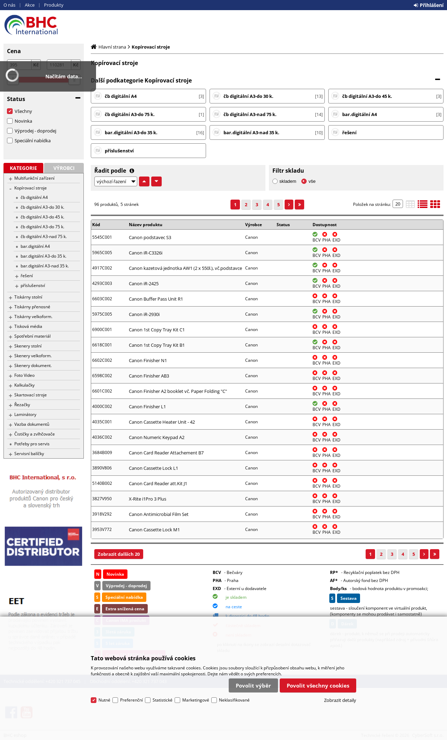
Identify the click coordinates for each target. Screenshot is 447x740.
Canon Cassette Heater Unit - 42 (162, 422)
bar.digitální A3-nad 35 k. (45, 266)
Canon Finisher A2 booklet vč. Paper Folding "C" (178, 391)
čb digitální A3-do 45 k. (42, 217)
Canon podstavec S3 (150, 237)
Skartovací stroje (30, 395)
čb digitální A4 (34, 197)
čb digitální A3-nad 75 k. (44, 236)
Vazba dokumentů (31, 424)
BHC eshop (43, 25)
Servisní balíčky (29, 454)
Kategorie (23, 168)
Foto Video (24, 375)
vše (311, 181)
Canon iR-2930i (144, 314)
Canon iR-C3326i (145, 253)
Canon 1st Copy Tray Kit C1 (157, 329)
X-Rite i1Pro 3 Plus (147, 499)
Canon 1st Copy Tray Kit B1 (157, 345)
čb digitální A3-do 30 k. (42, 207)
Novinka (23, 121)
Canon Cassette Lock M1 (154, 529)
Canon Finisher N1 (148, 360)
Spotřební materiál (32, 336)
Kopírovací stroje (30, 188)
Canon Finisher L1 (147, 406)
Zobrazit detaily (340, 700)
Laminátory (25, 414)
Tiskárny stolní (28, 297)
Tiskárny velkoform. (33, 316)
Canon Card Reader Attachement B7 (166, 453)
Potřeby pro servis (32, 444)
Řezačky (22, 405)
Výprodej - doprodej (35, 131)
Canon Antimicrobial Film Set (159, 514)
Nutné (104, 700)
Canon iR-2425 (144, 283)
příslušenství (33, 285)
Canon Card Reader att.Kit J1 (158, 483)
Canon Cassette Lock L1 (153, 468)
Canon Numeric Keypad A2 (156, 437)
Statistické (163, 700)
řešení (27, 276)
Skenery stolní (28, 346)
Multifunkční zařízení (34, 178)
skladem (287, 181)
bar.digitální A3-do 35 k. (43, 256)
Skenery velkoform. (33, 356)
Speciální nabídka (33, 140)
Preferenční (131, 700)
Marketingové (195, 700)
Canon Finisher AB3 (149, 376)
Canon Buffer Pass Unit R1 (156, 299)
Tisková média (28, 326)
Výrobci (64, 168)
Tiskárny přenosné (32, 307)
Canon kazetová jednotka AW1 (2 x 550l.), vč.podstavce (185, 268)
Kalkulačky (24, 385)
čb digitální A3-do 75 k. (42, 227)
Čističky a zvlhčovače (34, 434)
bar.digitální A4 (35, 246)
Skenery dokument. (33, 365)
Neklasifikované (234, 700)
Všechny (23, 111)
